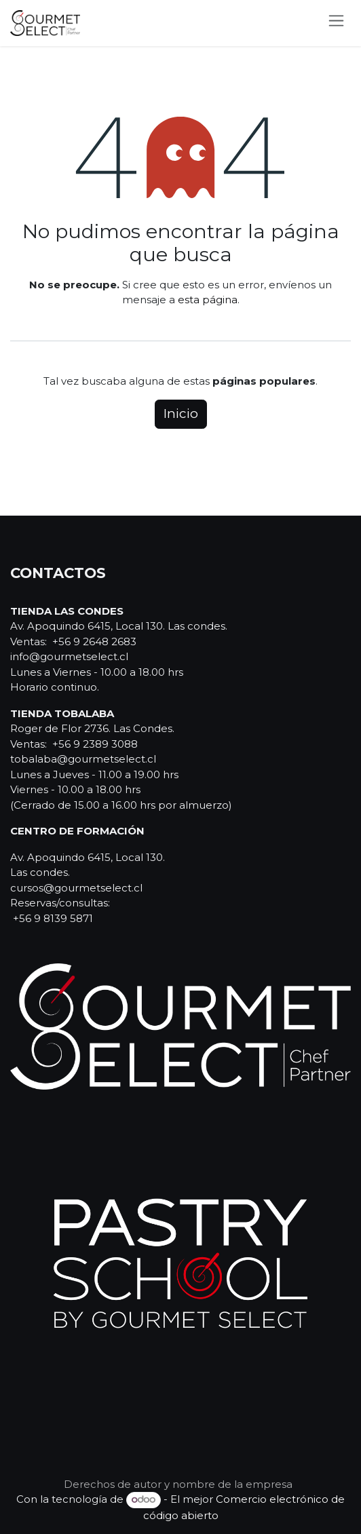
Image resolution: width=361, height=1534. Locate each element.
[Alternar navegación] (336, 23)
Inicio (181, 413)
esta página (208, 299)
